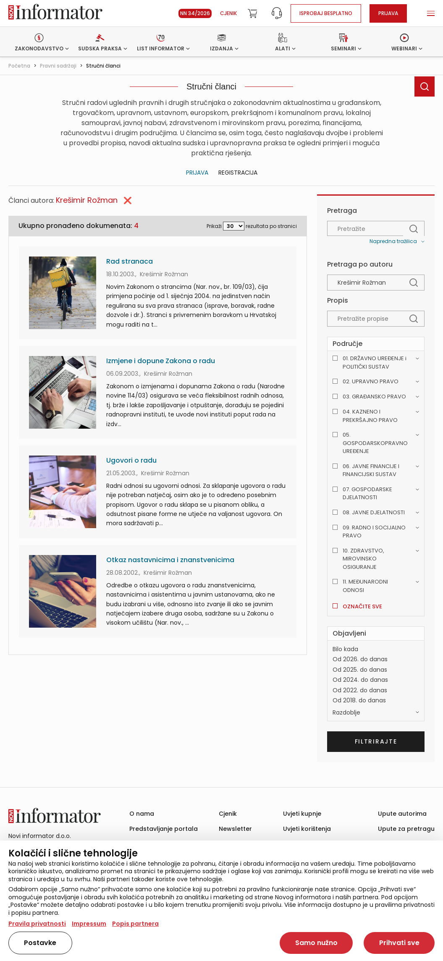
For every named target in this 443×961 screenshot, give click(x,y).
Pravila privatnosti (37, 923)
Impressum (89, 923)
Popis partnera (135, 923)
